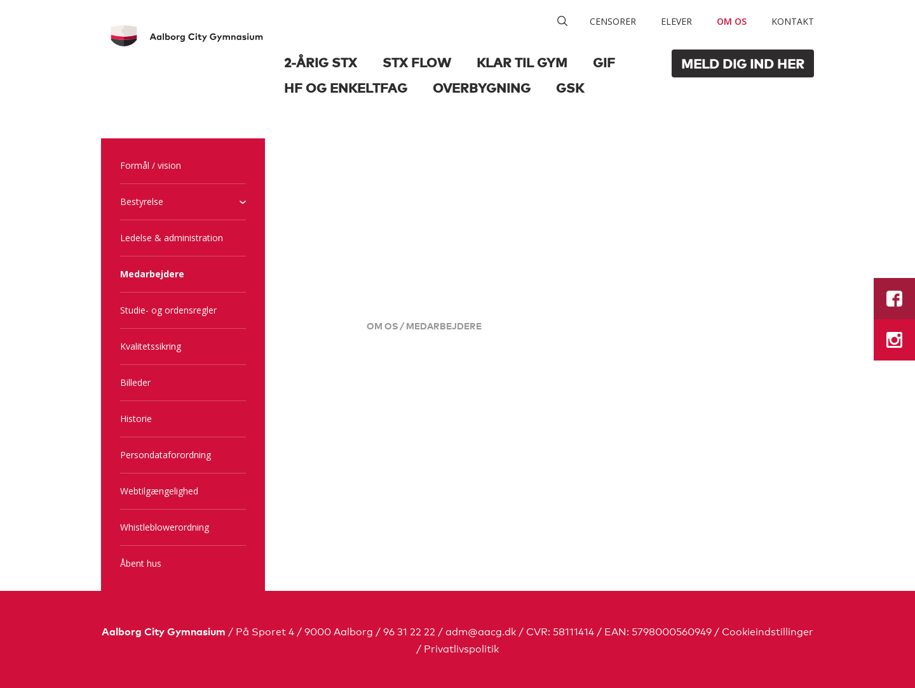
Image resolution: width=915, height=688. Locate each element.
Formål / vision (150, 165)
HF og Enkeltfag (345, 87)
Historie (136, 419)
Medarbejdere (152, 274)
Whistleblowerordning (164, 527)
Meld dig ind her (742, 63)
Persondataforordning (165, 455)
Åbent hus (140, 563)
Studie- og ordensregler (168, 310)
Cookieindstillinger (767, 630)
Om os (732, 21)
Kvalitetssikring (150, 346)
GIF (604, 61)
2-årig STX (320, 61)
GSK (570, 87)
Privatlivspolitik (461, 647)
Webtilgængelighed (159, 491)
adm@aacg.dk (480, 630)
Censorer (613, 21)
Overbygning (482, 87)
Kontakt (792, 21)
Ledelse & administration (171, 238)
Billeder (135, 382)
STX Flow (417, 61)
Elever (676, 21)
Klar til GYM (522, 61)
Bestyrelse (141, 201)
